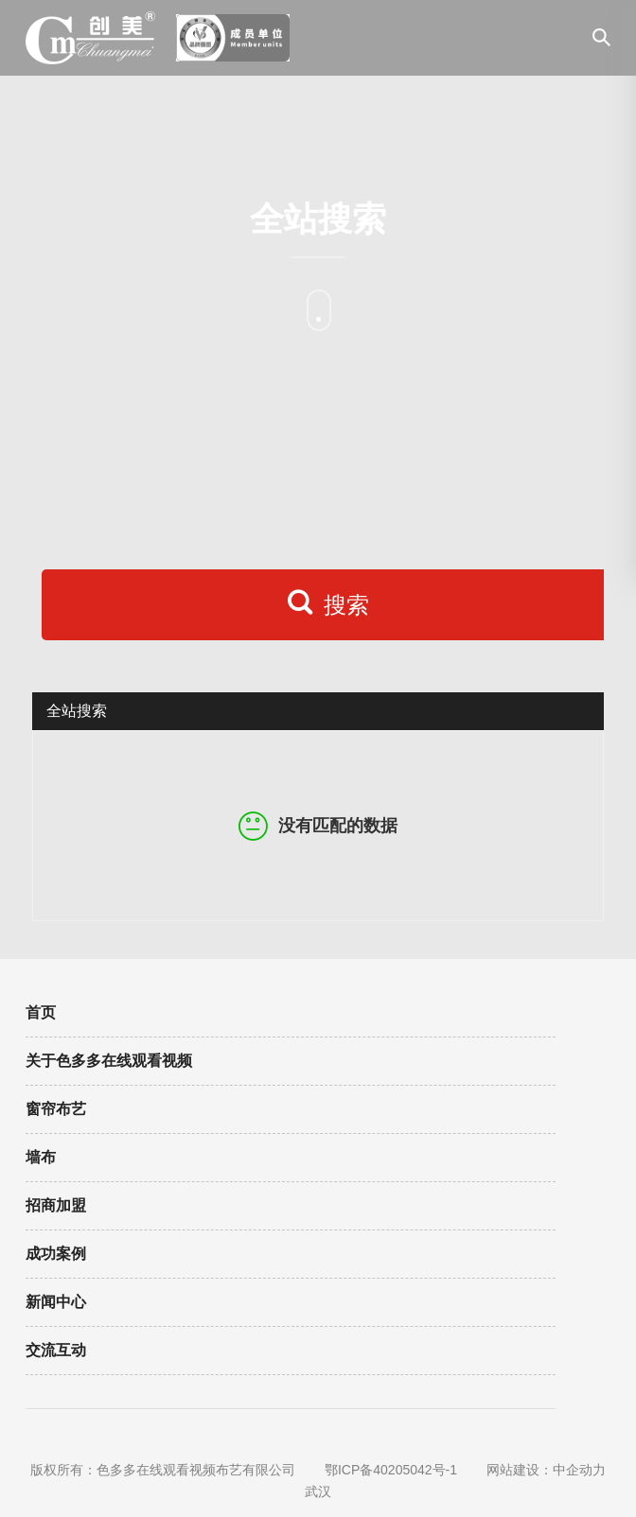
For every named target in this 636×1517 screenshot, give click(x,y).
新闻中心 (56, 1302)
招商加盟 (56, 1205)
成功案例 (56, 1254)
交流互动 (56, 1350)
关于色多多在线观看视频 (109, 1061)
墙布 (41, 1157)
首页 (41, 1012)
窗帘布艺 (56, 1109)
